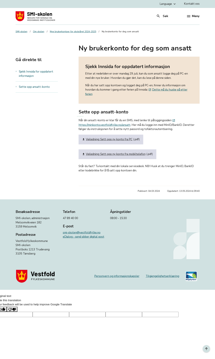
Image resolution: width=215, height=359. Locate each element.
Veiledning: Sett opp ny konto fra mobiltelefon (114, 154)
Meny (193, 16)
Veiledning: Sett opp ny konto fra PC (107, 139)
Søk (162, 16)
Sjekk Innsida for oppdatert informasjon (36, 74)
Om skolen (38, 31)
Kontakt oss (192, 4)
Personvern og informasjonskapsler (116, 276)
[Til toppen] (206, 348)
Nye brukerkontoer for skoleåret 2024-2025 (73, 31)
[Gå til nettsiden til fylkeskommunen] (36, 276)
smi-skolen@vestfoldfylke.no (81, 232)
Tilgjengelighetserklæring (162, 276)
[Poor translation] (12, 309)
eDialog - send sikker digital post (83, 237)
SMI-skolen (21, 31)
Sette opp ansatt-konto (34, 87)
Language (168, 4)
